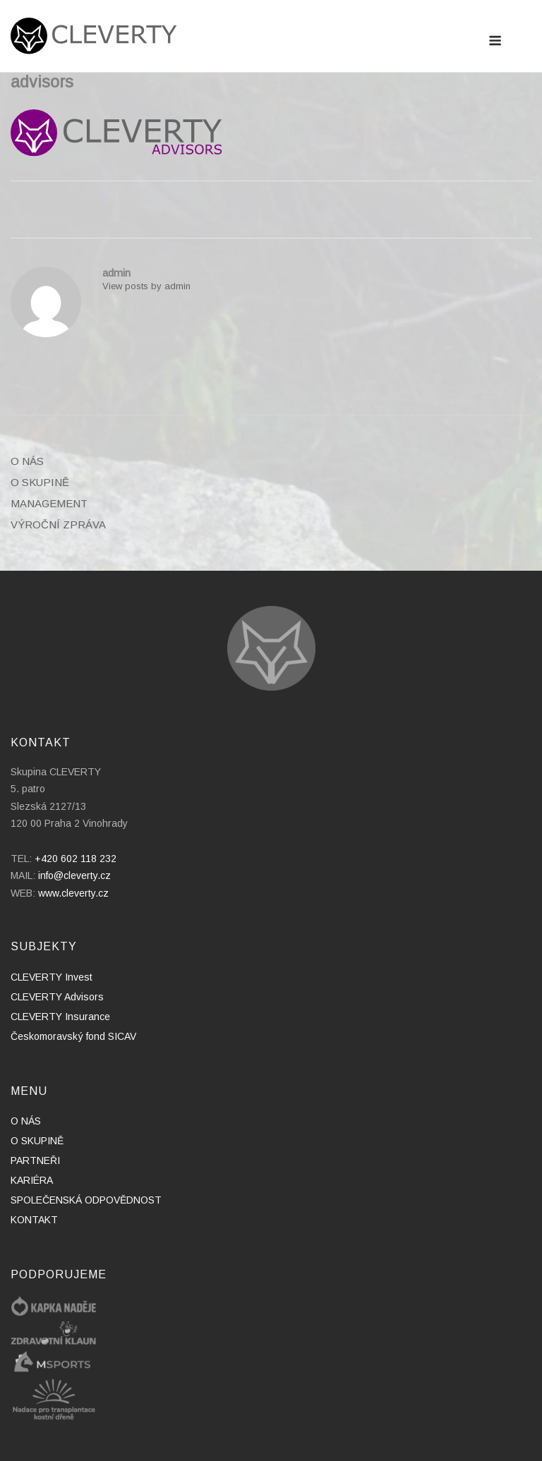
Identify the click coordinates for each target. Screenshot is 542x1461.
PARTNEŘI (35, 1160)
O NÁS (27, 461)
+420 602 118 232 (75, 858)
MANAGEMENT (49, 503)
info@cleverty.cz (74, 875)
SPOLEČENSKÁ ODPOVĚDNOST (86, 1200)
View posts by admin (146, 286)
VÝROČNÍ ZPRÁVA (58, 525)
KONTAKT (34, 1219)
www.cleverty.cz (73, 893)
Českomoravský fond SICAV (73, 1036)
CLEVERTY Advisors (57, 996)
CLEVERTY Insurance (60, 1016)
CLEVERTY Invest (51, 977)
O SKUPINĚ (40, 482)
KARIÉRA (32, 1180)
